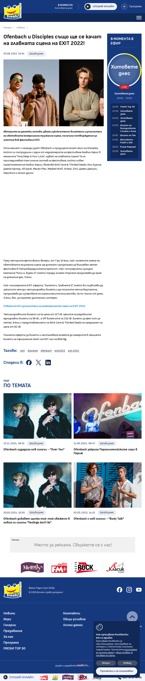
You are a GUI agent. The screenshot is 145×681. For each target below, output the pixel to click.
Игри (7, 619)
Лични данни (73, 625)
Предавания (12, 631)
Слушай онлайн (99, 6)
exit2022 (60, 350)
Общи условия (74, 619)
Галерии (9, 625)
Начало (7, 27)
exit (22, 350)
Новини (21, 27)
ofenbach (46, 350)
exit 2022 (73, 350)
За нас (8, 637)
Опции (106, 663)
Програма (132, 6)
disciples (33, 350)
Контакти (71, 613)
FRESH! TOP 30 (14, 648)
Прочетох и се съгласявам (116, 671)
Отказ (127, 663)
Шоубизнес (36, 53)
